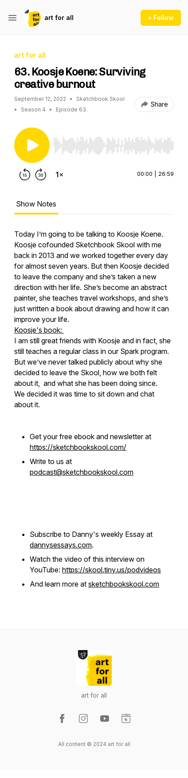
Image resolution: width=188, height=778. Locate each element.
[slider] (113, 145)
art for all (59, 17)
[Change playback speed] (59, 174)
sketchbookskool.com (123, 584)
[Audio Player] (113, 143)
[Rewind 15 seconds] (25, 174)
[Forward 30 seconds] (41, 174)
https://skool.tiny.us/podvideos (111, 569)
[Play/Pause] (32, 145)
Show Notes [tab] (36, 203)
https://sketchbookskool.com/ (78, 447)
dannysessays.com (61, 544)
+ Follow (161, 17)
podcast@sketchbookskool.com (81, 472)
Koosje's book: (39, 329)
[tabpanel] (94, 414)
